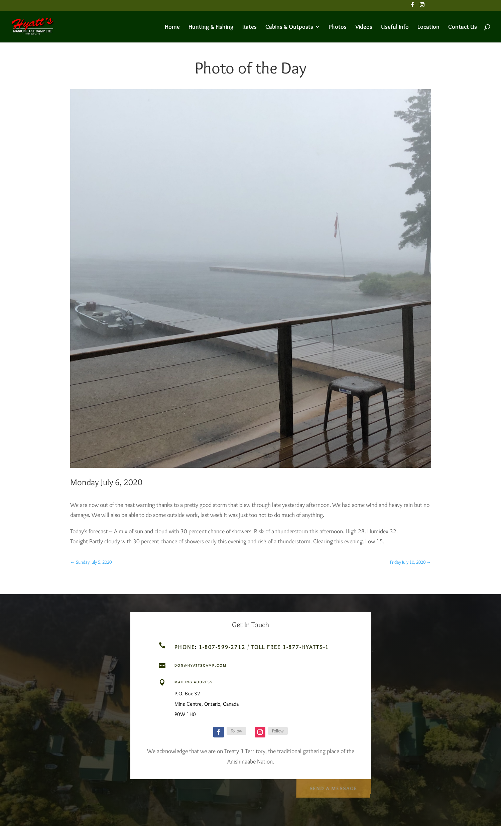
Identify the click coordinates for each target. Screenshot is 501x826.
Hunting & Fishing (211, 27)
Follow (236, 731)
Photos (338, 27)
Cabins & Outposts (289, 27)
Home (172, 27)
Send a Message (333, 786)
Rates (249, 27)
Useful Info (395, 27)
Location (428, 27)
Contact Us (462, 27)
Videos (363, 27)
